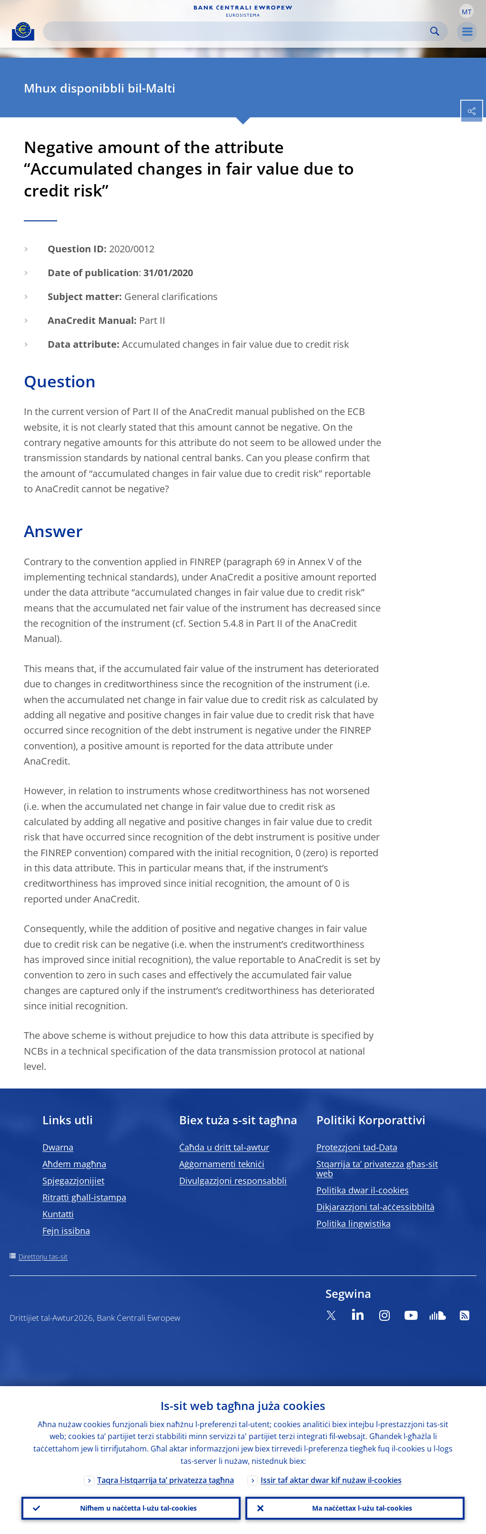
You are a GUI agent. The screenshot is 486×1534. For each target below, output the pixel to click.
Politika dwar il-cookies (362, 1190)
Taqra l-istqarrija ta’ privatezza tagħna (165, 1480)
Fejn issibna (66, 1230)
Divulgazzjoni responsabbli (233, 1180)
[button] (466, 11)
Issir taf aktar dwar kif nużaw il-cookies (331, 1480)
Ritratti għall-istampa (84, 1197)
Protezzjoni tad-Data (356, 1147)
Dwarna (57, 1147)
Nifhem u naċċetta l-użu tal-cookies (138, 1508)
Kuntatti (58, 1214)
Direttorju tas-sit (43, 1256)
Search (435, 31)
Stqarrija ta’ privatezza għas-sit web (377, 1168)
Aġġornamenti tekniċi (221, 1164)
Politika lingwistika (353, 1223)
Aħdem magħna (74, 1164)
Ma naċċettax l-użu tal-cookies (362, 1508)
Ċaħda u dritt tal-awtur (224, 1147)
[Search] (238, 31)
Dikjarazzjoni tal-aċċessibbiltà (375, 1207)
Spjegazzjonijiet (73, 1180)
